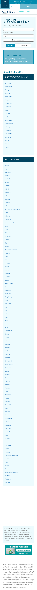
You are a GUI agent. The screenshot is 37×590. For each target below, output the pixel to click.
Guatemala (8, 290)
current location (22, 61)
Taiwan (7, 448)
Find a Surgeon (15, 7)
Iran (6, 307)
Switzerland (8, 445)
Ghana (7, 280)
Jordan (7, 327)
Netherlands (8, 361)
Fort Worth (8, 133)
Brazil (6, 212)
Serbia (7, 421)
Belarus (7, 196)
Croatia (7, 239)
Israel (6, 317)
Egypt (6, 256)
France (7, 270)
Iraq (6, 310)
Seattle (7, 147)
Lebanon (7, 341)
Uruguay (7, 475)
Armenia (7, 175)
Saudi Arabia (8, 418)
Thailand (7, 452)
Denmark (7, 246)
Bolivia (7, 206)
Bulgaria (7, 216)
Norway (7, 374)
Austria (7, 182)
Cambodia (8, 219)
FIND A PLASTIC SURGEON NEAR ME (16, 21)
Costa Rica (8, 236)
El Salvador (8, 260)
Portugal (7, 401)
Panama (7, 384)
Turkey (7, 462)
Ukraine (7, 469)
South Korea (9, 432)
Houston (7, 93)
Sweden (7, 442)
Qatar (6, 408)
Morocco (7, 354)
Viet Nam (7, 482)
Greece (7, 287)
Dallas (6, 110)
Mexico (7, 351)
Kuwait (7, 337)
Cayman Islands (9, 223)
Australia (7, 179)
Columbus (8, 130)
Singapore (8, 425)
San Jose (7, 113)
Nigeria (7, 371)
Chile (6, 226)
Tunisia (7, 459)
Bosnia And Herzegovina (12, 209)
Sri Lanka (7, 438)
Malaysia (7, 347)
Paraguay (7, 388)
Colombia (7, 233)
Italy (6, 320)
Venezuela (8, 479)
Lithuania (7, 344)
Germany (7, 276)
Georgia (7, 273)
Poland (7, 398)
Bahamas (7, 185)
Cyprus (7, 243)
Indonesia (8, 303)
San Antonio (8, 103)
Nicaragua (8, 368)
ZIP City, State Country (12, 26)
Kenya (7, 334)
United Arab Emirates (11, 472)
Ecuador (7, 253)
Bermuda (7, 202)
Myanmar (7, 357)
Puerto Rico (8, 405)
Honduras (8, 293)
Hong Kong (8, 297)
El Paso (7, 144)
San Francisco (9, 123)
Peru (6, 391)
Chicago (7, 90)
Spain (6, 435)
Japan (6, 324)
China (6, 229)
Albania (7, 165)
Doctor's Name (8, 32)
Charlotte (8, 137)
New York (8, 83)
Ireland (7, 314)
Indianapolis (8, 127)
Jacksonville (8, 120)
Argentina (8, 172)
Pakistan (7, 381)
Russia (7, 415)
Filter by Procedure (23, 45)
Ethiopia (7, 263)
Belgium (7, 199)
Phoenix (7, 100)
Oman (6, 378)
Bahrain (7, 189)
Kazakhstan (8, 330)
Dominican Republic (11, 250)
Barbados (8, 192)
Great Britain (9, 283)
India (6, 300)
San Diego (8, 107)
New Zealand (9, 364)
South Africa (8, 428)
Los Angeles (8, 86)
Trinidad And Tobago (11, 455)
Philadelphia (8, 96)
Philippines (8, 395)
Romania (7, 411)
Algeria (7, 169)
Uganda (7, 465)
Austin (7, 117)
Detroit (7, 140)
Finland (7, 266)
